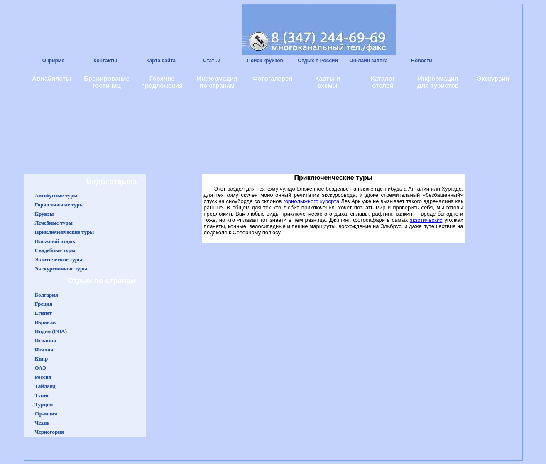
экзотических (426, 220)
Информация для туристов (438, 82)
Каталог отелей (383, 82)
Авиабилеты (51, 78)
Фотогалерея (272, 78)
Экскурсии (493, 78)
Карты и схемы (327, 82)
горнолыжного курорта (311, 201)
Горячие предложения (162, 82)
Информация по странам (217, 82)
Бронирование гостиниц (107, 82)
